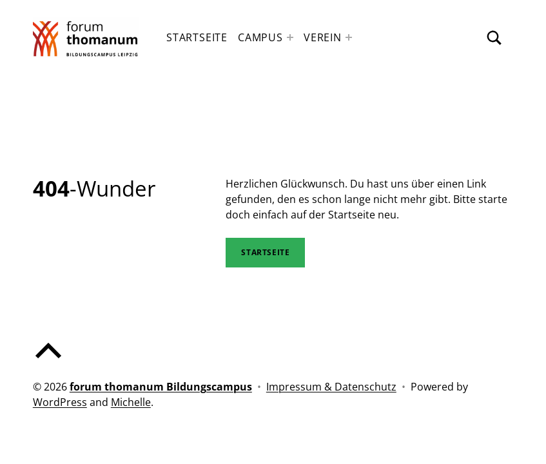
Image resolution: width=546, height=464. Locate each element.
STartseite (265, 252)
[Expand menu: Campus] (290, 37)
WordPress (60, 402)
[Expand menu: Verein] (349, 37)
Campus (260, 37)
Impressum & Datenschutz (331, 387)
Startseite (197, 37)
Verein (323, 37)
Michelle (131, 402)
